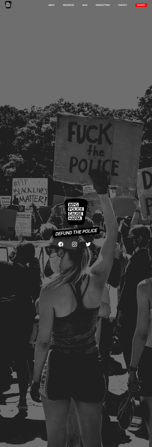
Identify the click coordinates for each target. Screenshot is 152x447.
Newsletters (103, 5)
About (51, 5)
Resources (68, 5)
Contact (122, 5)
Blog (84, 5)
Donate (141, 5)
